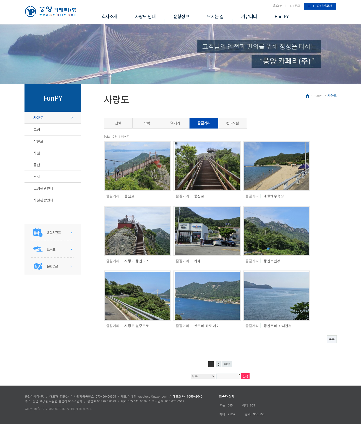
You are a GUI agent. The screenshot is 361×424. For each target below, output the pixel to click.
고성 (36, 129)
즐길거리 (203, 122)
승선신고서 (324, 5)
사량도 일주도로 (136, 325)
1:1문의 (294, 5)
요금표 (51, 249)
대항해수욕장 (274, 196)
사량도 (38, 117)
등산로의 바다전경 (278, 325)
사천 (36, 152)
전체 (118, 122)
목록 (332, 339)
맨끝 (227, 364)
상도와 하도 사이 (207, 325)
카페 (197, 260)
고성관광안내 (43, 188)
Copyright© (32, 408)
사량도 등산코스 (136, 260)
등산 (36, 164)
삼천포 (38, 141)
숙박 (146, 122)
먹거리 (175, 122)
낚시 (36, 176)
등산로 (129, 196)
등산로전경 (272, 260)
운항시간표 (54, 232)
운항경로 (52, 266)
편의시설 (232, 122)
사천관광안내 (43, 200)
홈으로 (277, 5)
